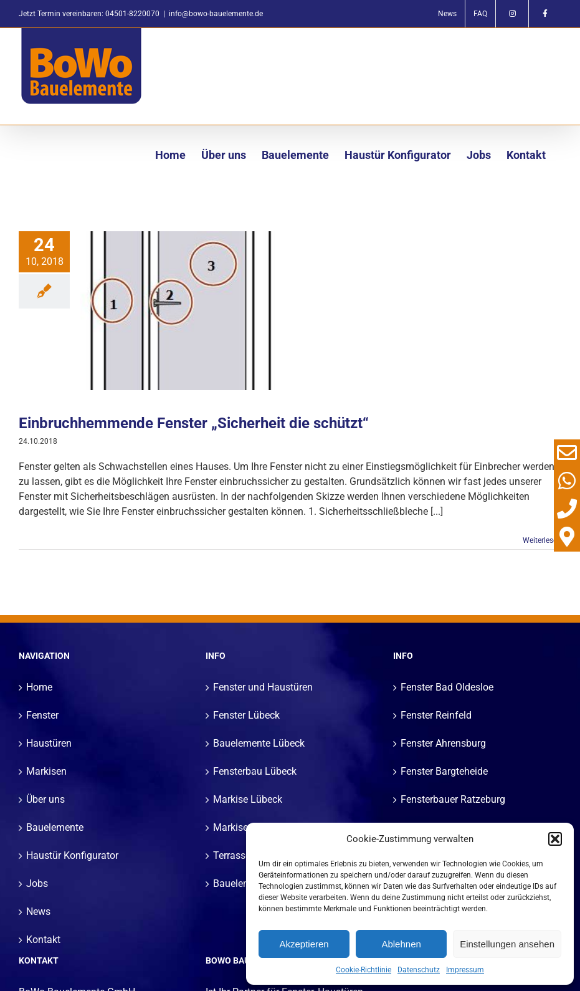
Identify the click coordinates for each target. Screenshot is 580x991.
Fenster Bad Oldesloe (447, 687)
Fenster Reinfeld (436, 715)
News (38, 911)
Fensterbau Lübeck (255, 771)
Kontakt (43, 940)
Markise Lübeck (247, 799)
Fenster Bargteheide (444, 771)
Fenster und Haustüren (263, 687)
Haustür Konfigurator (72, 855)
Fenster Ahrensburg (443, 743)
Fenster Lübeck (246, 715)
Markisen (46, 771)
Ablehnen (401, 944)
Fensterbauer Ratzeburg (453, 799)
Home (39, 687)
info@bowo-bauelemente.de (216, 13)
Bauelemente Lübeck (259, 743)
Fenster (42, 715)
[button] (555, 839)
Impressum (465, 969)
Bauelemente (54, 827)
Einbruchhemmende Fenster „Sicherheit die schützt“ (194, 423)
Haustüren (49, 743)
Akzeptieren (303, 944)
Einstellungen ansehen (507, 944)
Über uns (45, 799)
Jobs (37, 883)
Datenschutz (418, 969)
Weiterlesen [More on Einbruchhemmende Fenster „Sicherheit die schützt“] (542, 540)
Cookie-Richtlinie (363, 969)
